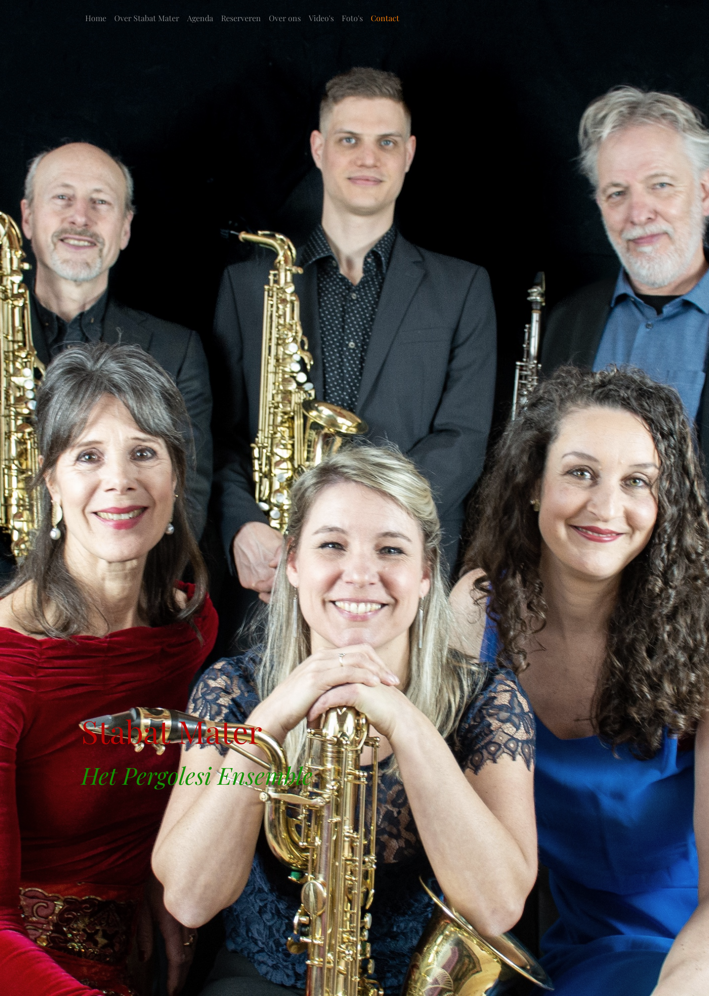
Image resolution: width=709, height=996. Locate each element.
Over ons (285, 18)
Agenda (200, 18)
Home (95, 18)
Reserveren (241, 18)
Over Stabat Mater (146, 18)
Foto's (352, 18)
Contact (385, 18)
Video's (321, 18)
